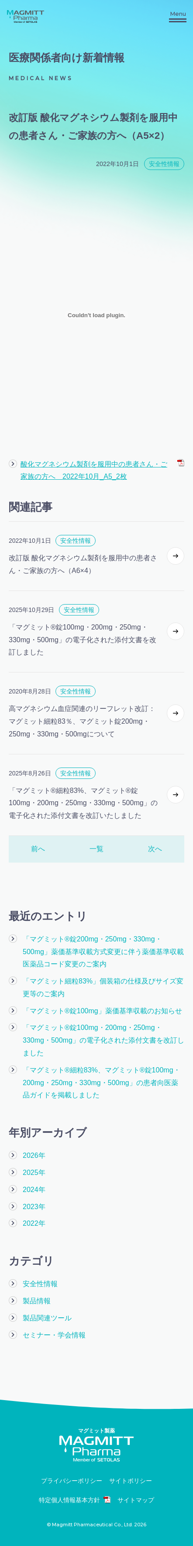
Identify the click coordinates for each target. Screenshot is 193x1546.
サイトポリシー (130, 1481)
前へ (38, 849)
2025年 (34, 1172)
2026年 (34, 1155)
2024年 (34, 1189)
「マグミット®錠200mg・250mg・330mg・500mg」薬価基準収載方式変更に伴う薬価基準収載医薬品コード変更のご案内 (103, 951)
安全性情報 (40, 1284)
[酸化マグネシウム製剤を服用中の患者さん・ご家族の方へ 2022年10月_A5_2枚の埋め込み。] (96, 315)
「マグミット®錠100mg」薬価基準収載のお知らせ (102, 1011)
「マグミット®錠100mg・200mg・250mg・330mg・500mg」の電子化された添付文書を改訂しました (103, 1040)
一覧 (96, 849)
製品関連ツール (47, 1318)
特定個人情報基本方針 (74, 1500)
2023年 (34, 1206)
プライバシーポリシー (71, 1481)
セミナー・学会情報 (54, 1335)
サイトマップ (135, 1500)
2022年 (34, 1223)
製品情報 (37, 1301)
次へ (155, 849)
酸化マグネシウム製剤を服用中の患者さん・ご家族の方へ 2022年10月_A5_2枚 (102, 470)
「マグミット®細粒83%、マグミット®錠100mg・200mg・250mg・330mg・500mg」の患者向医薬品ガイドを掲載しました (101, 1082)
